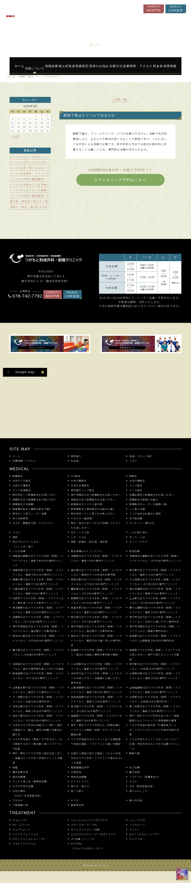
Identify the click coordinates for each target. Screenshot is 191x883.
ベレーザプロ (137, 820)
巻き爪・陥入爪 (80, 786)
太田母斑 (76, 772)
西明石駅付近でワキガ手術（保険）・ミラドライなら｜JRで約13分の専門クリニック (96, 582)
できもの (18, 800)
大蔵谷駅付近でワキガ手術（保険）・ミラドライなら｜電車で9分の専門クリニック (38, 591)
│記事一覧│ (120, 99)
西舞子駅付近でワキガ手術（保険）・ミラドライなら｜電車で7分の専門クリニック (38, 582)
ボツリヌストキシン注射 (85, 829)
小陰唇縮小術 (20, 805)
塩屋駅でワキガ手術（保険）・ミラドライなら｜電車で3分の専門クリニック (96, 718)
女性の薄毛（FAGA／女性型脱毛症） (28, 793)
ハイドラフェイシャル (26, 834)
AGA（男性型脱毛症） (142, 786)
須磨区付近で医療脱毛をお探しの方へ (35, 499)
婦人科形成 (136, 800)
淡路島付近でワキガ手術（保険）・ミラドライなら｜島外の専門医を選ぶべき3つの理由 (38, 666)
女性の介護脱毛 (22, 485)
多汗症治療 (136, 518)
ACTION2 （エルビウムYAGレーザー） (87, 846)
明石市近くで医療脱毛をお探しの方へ (35, 495)
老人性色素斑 (20, 518)
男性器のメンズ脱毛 (82, 490)
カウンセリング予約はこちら (120, 179)
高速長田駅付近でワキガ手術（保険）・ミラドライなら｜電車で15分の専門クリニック (96, 699)
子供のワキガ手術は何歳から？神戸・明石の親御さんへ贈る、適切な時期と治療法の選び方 (37, 729)
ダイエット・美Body (141, 523)
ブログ (133, 461)
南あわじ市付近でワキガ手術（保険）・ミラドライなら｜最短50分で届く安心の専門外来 (96, 640)
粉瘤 (15, 767)
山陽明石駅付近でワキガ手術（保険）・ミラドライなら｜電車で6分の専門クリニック (155, 676)
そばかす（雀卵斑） (82, 518)
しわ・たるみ (79, 537)
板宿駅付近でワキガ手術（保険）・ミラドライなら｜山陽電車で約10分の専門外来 (155, 638)
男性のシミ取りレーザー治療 (30, 513)
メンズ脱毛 (136, 485)
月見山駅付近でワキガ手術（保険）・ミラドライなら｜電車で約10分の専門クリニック (38, 709)
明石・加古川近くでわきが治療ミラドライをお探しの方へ (96, 525)
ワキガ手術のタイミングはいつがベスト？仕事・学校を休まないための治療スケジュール (154, 744)
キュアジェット (22, 829)
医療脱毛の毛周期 (23, 504)
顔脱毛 (133, 476)
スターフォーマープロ (84, 825)
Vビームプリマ (21, 825)
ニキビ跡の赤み (138, 532)
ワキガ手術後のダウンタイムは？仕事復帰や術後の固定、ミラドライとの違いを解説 (96, 742)
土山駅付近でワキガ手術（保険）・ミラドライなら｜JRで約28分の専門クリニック (155, 601)
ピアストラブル (80, 781)
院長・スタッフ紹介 (141, 456)
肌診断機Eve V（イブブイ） (87, 551)
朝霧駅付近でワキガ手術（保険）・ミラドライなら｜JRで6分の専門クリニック (96, 601)
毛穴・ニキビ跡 (80, 532)
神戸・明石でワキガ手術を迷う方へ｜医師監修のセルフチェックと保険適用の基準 (154, 718)
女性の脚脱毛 (137, 480)
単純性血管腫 (79, 777)
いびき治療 (19, 551)
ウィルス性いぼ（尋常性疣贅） (31, 781)
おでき (75, 800)
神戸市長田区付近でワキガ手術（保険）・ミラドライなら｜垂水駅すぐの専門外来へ (38, 629)
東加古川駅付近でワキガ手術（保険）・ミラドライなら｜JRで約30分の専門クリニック (38, 638)
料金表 (75, 461)
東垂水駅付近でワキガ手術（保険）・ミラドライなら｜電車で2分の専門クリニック (96, 610)
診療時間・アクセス (24, 461)
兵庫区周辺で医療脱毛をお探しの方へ (151, 495)
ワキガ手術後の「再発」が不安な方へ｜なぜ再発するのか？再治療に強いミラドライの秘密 (37, 744)
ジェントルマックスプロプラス (89, 820)
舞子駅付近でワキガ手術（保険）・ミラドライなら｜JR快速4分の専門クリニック (38, 652)
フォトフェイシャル (24, 843)
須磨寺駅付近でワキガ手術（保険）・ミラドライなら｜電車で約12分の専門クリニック (38, 572)
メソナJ (134, 829)
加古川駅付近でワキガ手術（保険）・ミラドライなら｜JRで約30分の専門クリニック (38, 718)
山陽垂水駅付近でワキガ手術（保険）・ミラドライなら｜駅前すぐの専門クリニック (38, 690)
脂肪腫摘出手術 (80, 767)
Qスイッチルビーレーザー (144, 834)
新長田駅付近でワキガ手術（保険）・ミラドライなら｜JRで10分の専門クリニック (38, 676)
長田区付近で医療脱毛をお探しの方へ (93, 499)
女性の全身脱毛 (80, 485)
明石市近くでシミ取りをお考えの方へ (93, 513)
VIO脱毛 (76, 476)
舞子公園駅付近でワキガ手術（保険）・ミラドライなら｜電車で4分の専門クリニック (155, 610)
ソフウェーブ (137, 825)
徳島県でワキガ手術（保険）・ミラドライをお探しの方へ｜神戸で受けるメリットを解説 (155, 654)
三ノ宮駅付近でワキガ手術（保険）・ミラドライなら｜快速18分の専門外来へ (38, 699)
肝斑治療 (134, 551)
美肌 (15, 537)
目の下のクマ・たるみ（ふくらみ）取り (26, 544)
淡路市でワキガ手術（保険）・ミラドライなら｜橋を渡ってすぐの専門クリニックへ (38, 601)
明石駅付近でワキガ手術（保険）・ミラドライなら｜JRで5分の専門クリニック (96, 619)
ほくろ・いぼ (137, 537)
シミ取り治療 (137, 509)
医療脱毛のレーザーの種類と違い (149, 504)
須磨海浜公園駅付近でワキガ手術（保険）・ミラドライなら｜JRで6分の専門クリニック (155, 558)
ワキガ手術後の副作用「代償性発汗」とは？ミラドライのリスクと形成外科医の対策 (154, 729)
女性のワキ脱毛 (22, 480)
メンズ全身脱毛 (22, 490)
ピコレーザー (20, 820)
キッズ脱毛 (136, 490)
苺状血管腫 (19, 777)
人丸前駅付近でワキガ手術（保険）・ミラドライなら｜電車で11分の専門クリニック (96, 666)
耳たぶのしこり (138, 791)
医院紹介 (76, 456)
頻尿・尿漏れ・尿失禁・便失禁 (89, 541)
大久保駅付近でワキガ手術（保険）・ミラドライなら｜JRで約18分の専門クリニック (155, 582)
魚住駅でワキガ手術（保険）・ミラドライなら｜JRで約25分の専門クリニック (96, 709)
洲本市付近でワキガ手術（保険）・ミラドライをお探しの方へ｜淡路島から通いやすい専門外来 (96, 678)
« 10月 (15, 136)
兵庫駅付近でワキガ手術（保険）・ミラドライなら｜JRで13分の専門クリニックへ (38, 619)
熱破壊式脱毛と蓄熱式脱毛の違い (32, 509)
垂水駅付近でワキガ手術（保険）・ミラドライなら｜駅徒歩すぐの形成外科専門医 (96, 572)
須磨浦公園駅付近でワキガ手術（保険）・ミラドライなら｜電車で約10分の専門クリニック (38, 560)
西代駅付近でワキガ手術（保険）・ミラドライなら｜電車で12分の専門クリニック (155, 572)
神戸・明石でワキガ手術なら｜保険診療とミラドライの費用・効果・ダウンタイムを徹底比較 (96, 729)
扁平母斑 (134, 772)
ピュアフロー (137, 839)
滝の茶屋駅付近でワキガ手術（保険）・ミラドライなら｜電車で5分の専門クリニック (155, 591)
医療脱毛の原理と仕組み (143, 499)
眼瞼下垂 (134, 753)
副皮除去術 (77, 805)
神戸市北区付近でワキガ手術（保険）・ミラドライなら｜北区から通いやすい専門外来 (155, 619)
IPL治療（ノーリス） (83, 839)
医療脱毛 (18, 476)
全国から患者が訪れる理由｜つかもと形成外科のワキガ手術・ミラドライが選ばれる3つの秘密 (96, 758)
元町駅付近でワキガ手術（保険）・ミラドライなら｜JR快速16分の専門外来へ (155, 699)
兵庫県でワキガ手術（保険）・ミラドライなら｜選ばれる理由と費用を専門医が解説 (96, 652)
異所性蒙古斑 (20, 772)
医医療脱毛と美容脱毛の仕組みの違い (93, 509)
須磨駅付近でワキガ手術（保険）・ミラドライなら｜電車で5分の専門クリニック (96, 558)
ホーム (16, 456)
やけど (133, 781)
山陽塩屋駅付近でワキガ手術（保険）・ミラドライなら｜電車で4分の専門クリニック (155, 690)
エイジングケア (138, 541)
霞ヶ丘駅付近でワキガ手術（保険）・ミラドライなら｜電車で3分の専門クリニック (155, 709)
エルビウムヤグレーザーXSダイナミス (93, 834)
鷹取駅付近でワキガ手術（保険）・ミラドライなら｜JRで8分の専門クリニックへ (96, 591)
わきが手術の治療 (23, 786)
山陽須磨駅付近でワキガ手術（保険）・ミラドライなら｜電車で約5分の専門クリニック (96, 690)
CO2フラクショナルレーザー (30, 839)
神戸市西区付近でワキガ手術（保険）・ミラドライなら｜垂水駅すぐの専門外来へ (96, 629)
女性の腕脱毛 (79, 480)
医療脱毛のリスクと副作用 (86, 504)
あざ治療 (134, 767)
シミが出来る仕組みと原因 (145, 513)
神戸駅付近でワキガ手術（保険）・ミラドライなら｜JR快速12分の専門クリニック (155, 666)
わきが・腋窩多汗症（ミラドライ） (33, 523)
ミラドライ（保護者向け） (145, 777)
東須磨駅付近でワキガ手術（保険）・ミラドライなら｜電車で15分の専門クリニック (38, 610)
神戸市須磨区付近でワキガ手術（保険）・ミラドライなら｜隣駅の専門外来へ (155, 629)
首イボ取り (77, 791)
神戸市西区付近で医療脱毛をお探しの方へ (96, 495)
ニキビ (16, 532)
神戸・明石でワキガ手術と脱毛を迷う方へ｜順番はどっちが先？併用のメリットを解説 (37, 758)
